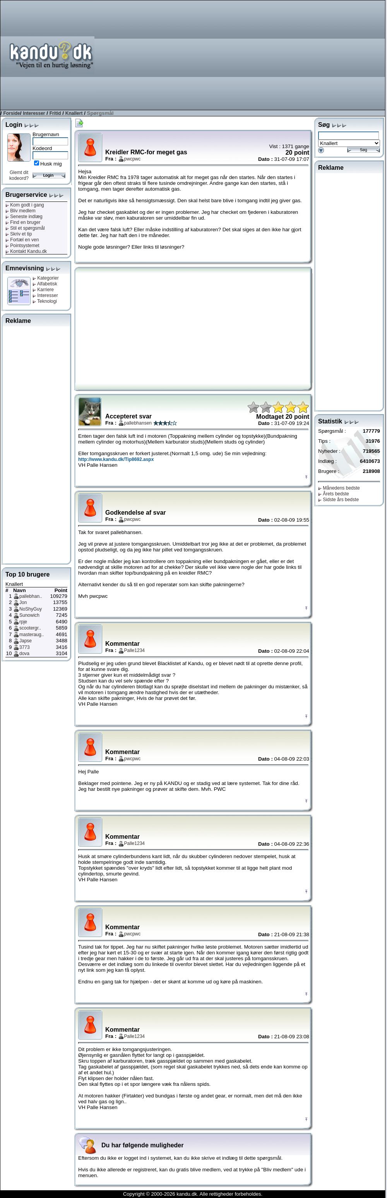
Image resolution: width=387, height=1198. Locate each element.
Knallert (74, 113)
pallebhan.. (30, 596)
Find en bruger (22, 222)
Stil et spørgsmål (25, 228)
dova (24, 653)
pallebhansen (138, 423)
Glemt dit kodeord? (19, 175)
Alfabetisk (45, 284)
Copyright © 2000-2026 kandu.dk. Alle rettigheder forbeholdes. (192, 1194)
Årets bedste (333, 494)
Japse (25, 640)
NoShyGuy (30, 609)
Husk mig (51, 164)
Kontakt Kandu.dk (26, 251)
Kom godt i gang (24, 205)
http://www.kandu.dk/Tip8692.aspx (116, 459)
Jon (23, 602)
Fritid (55, 113)
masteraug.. (31, 634)
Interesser (34, 113)
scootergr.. (30, 628)
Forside (11, 113)
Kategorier (46, 278)
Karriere (43, 289)
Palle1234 (134, 650)
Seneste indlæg (24, 216)
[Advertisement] (288, 54)
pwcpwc (132, 159)
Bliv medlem (20, 210)
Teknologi (45, 301)
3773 (24, 647)
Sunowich (29, 615)
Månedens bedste (339, 488)
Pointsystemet (22, 245)
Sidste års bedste (338, 499)
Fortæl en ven (22, 239)
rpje (23, 622)
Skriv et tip (18, 234)
